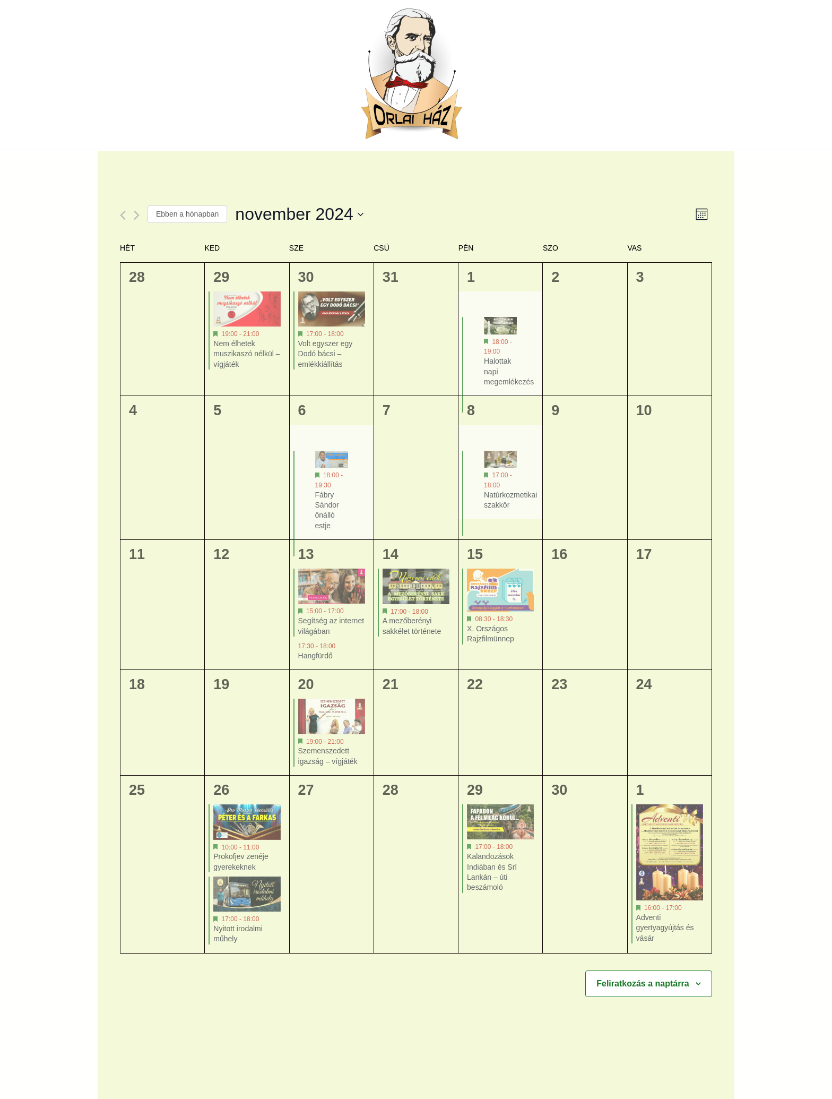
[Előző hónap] (123, 215)
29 (221, 277)
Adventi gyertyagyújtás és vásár (665, 927)
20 (306, 684)
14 (390, 554)
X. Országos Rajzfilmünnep (490, 633)
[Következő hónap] (137, 215)
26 (221, 790)
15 (475, 554)
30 (306, 277)
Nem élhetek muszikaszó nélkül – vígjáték (246, 353)
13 (306, 554)
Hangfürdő (315, 655)
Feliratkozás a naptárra (642, 983)
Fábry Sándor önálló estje (327, 510)
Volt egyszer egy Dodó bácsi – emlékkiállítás (325, 353)
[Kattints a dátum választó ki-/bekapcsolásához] (299, 214)
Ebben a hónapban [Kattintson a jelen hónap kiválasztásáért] (187, 214)
